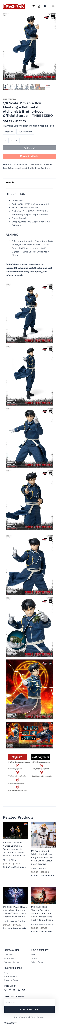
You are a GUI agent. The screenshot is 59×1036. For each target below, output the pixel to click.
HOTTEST (29, 164)
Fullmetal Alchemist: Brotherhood (24, 168)
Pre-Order (45, 168)
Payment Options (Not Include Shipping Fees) (28, 125)
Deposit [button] (9, 131)
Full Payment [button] (25, 131)
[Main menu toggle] (53, 6)
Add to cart (29, 148)
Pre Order (48, 164)
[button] (45, 6)
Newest (39, 164)
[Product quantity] (11, 140)
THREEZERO (9, 99)
